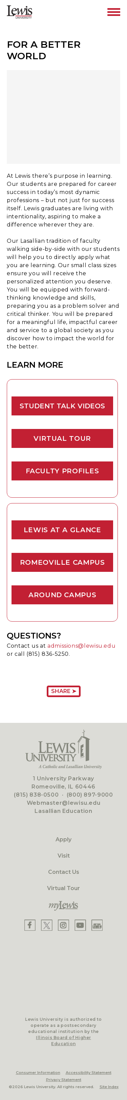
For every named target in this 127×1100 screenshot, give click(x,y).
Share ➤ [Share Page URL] (63, 691)
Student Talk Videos (62, 406)
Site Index (109, 1086)
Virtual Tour (62, 438)
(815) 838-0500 (36, 795)
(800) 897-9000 (90, 795)
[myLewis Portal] (63, 906)
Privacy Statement (63, 1079)
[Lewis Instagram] (63, 925)
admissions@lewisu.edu (81, 646)
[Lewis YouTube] (80, 925)
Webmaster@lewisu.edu (64, 803)
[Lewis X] (46, 925)
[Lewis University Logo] (19, 12)
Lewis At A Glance (62, 530)
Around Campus (62, 595)
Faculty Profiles (62, 471)
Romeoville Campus (62, 562)
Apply (63, 839)
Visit (64, 856)
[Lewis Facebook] (30, 925)
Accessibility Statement (88, 1072)
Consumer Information (38, 1072)
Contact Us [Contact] (63, 872)
